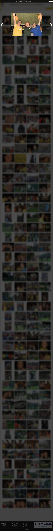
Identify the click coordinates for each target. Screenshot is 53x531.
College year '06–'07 (21, 1)
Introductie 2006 (28, 1)
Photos (16, 1)
